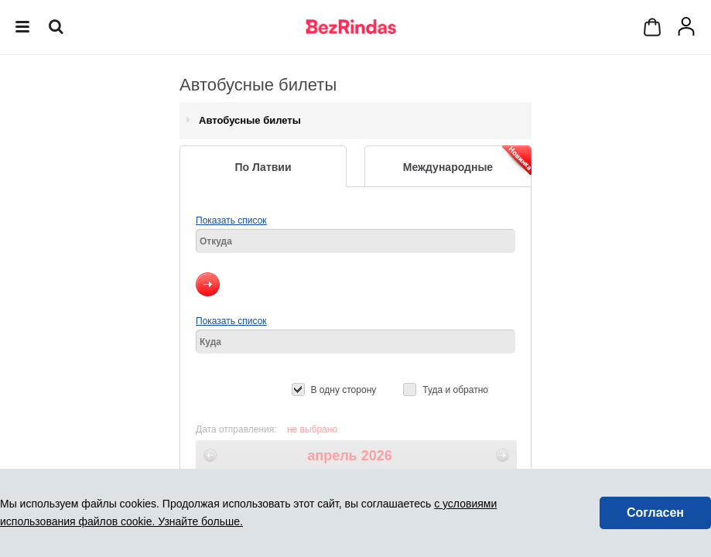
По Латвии (262, 167)
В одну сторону (344, 389)
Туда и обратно (455, 389)
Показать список (231, 220)
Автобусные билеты (250, 120)
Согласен (655, 512)
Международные (467, 160)
